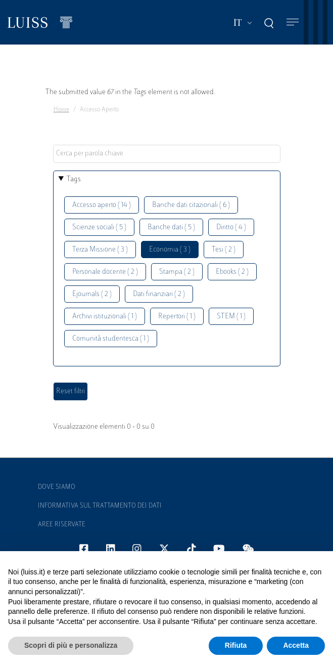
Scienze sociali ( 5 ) (99, 227)
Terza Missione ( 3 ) (100, 250)
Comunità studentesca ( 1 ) (110, 339)
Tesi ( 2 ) (223, 250)
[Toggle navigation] (293, 22)
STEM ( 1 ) (231, 316)
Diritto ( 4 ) (231, 227)
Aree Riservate (61, 525)
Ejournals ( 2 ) (92, 294)
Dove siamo (56, 487)
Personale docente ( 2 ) (105, 272)
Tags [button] (74, 179)
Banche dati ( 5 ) (171, 227)
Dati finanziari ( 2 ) (159, 294)
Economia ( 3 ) (170, 250)
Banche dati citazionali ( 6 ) (191, 205)
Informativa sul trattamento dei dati (100, 506)
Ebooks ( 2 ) (232, 272)
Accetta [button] (296, 645)
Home (61, 110)
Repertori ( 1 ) (177, 316)
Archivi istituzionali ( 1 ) (104, 316)
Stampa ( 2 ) (177, 272)
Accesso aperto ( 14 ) (101, 205)
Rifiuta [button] (236, 645)
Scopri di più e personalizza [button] (70, 645)
